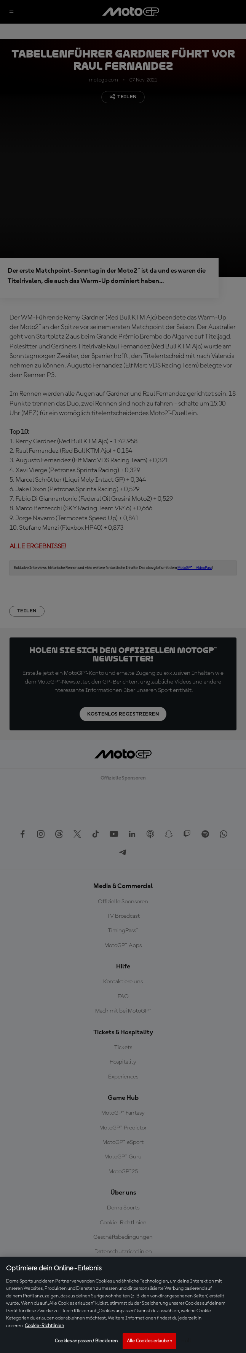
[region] (123, 1305)
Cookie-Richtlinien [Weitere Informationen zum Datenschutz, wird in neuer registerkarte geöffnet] (44, 1325)
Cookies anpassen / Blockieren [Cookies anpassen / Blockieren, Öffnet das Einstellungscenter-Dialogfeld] (86, 1341)
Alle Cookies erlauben (149, 1341)
